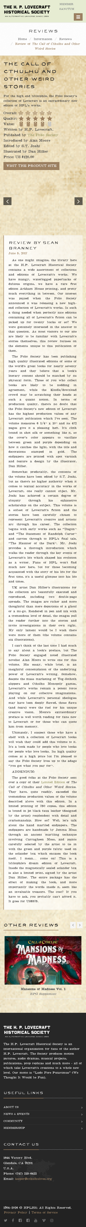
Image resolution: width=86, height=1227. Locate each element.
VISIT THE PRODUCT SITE (31, 166)
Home (22, 39)
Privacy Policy (15, 1213)
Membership (14, 1128)
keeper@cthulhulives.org (33, 1179)
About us (11, 1107)
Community (13, 1121)
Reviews (65, 39)
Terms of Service (44, 1213)
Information (43, 39)
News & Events (16, 1114)
